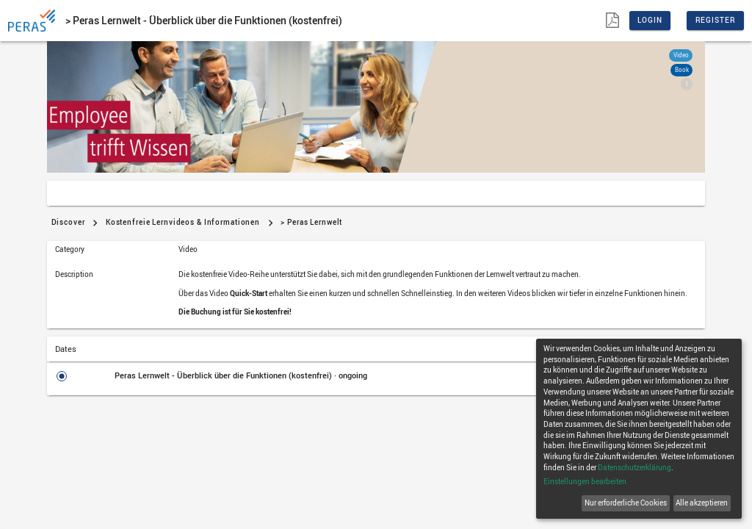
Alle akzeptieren (702, 503)
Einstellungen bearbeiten (584, 481)
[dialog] (639, 429)
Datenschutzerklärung (634, 467)
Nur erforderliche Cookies (626, 503)
